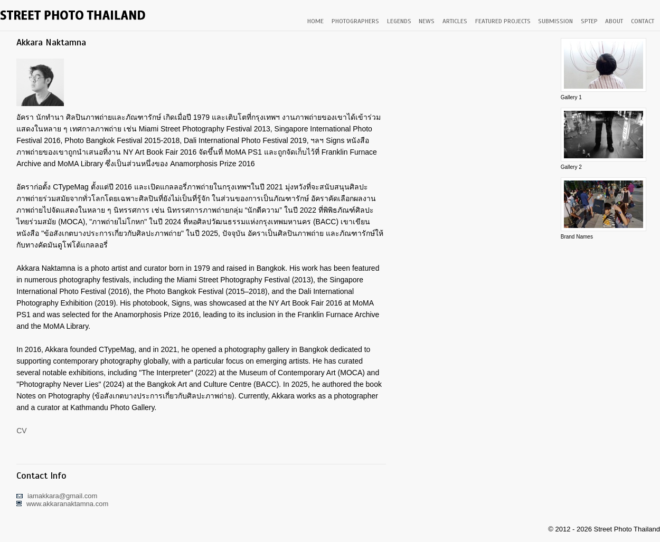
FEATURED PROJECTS (503, 21)
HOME (315, 21)
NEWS (427, 21)
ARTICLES (454, 21)
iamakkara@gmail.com (62, 496)
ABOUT (614, 21)
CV (21, 430)
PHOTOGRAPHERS (355, 21)
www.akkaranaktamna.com (67, 504)
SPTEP (589, 21)
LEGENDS (399, 21)
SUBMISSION (555, 21)
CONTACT (642, 21)
